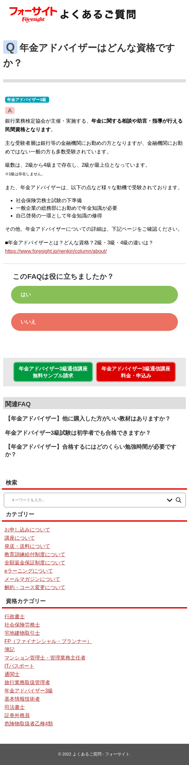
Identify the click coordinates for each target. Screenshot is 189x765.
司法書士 (14, 707)
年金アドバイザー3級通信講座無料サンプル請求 (53, 372)
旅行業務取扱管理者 (27, 682)
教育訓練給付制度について (34, 554)
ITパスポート (19, 666)
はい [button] (26, 294)
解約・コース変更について (34, 587)
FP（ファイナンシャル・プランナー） (48, 641)
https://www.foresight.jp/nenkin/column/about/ (56, 251)
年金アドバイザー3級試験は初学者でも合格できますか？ (78, 433)
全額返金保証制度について (34, 562)
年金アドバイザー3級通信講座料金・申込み (135, 372)
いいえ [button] (28, 322)
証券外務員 (17, 715)
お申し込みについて (27, 529)
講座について (19, 538)
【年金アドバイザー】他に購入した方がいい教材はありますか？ (88, 418)
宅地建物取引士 (22, 633)
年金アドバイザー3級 (26, 99)
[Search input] (87, 500)
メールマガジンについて (32, 579)
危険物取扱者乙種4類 (28, 723)
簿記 (9, 649)
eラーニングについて (28, 571)
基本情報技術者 (22, 699)
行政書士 (14, 616)
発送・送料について (27, 546)
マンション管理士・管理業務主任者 (45, 657)
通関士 (12, 674)
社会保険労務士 (22, 624)
